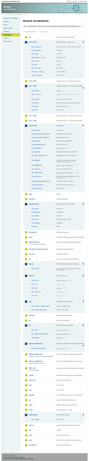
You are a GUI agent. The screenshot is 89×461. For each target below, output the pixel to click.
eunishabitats (38, 148)
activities (36, 90)
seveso (31, 425)
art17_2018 (33, 120)
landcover (32, 380)
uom (30, 435)
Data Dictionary (17, 14)
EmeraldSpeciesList (39, 144)
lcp (30, 400)
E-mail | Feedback (9, 455)
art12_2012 (33, 42)
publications (33, 415)
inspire (31, 375)
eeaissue (36, 219)
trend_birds (37, 68)
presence (36, 61)
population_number (39, 57)
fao (30, 259)
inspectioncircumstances (41, 334)
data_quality (37, 50)
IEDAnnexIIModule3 (36, 354)
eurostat (32, 254)
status (35, 226)
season (36, 64)
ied (30, 325)
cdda (30, 194)
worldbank (32, 445)
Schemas (6, 31)
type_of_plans (38, 75)
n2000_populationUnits (40, 155)
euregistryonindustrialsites (38, 249)
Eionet (10, 14)
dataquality (37, 141)
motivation (37, 152)
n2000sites (37, 169)
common (32, 199)
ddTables (36, 216)
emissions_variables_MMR (41, 306)
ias (30, 320)
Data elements (7, 28)
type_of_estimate (39, 71)
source (36, 288)
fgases (31, 264)
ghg (30, 301)
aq (30, 37)
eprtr (30, 237)
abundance (37, 130)
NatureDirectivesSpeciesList (42, 181)
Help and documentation (10, 18)
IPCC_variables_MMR (40, 310)
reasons (36, 106)
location (36, 54)
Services (6, 38)
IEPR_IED (32, 368)
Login (70, 1)
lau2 (30, 390)
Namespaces (7, 41)
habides (31, 315)
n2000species (38, 176)
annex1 (36, 330)
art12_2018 (33, 81)
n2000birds (37, 160)
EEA (11, 1)
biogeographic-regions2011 (42, 137)
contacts (36, 208)
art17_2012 (33, 115)
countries (36, 99)
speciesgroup (38, 188)
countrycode (37, 47)
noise (31, 410)
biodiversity (33, 125)
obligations (37, 223)
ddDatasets (37, 212)
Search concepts (44, 31)
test (30, 430)
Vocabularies (7, 35)
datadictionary (34, 204)
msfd (30, 405)
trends (36, 110)
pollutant (36, 337)
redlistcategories (38, 185)
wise (30, 440)
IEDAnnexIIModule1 (36, 343)
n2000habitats (38, 165)
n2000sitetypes (38, 172)
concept (36, 280)
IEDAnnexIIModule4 (36, 361)
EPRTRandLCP (34, 242)
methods (36, 103)
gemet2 (31, 276)
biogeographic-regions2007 (42, 134)
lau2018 (31, 395)
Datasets (6, 21)
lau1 (30, 385)
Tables (5, 25)
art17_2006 (33, 86)
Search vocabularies (31, 31)
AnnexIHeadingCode (40, 348)
